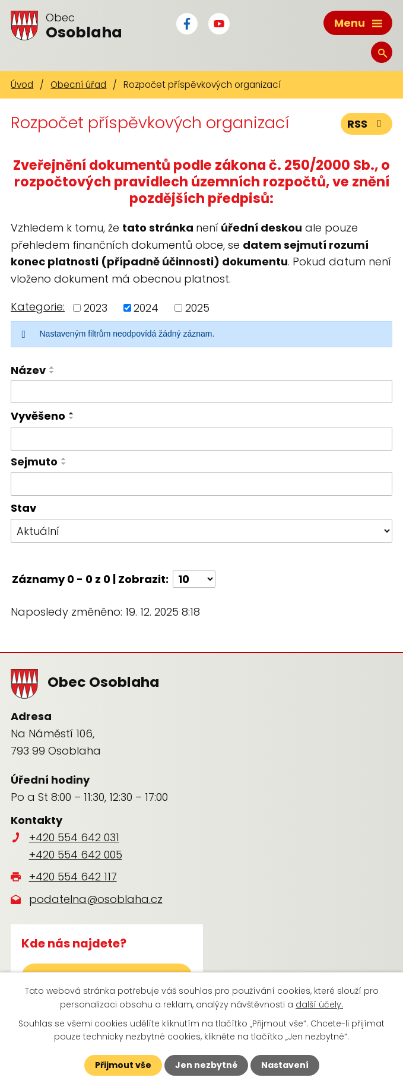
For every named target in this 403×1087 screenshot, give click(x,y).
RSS (366, 123)
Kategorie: (38, 306)
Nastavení (285, 1065)
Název (28, 370)
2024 (146, 307)
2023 (95, 307)
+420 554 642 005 (75, 854)
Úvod (22, 84)
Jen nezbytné (206, 1065)
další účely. (319, 1004)
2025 (197, 307)
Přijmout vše (123, 1065)
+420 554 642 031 (74, 837)
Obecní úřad (78, 84)
